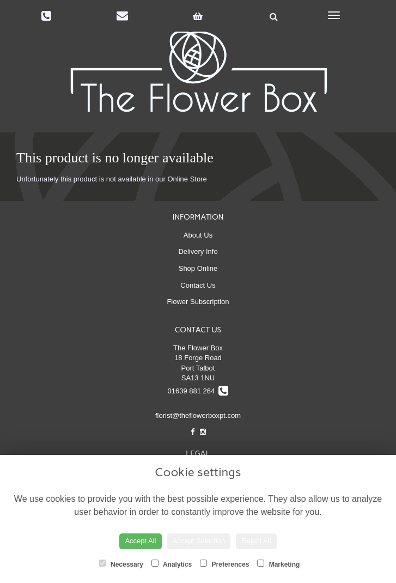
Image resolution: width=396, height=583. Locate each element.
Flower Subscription (198, 301)
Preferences (224, 564)
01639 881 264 (198, 391)
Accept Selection (199, 541)
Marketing (278, 564)
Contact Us (197, 285)
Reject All (256, 541)
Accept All (140, 541)
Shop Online (198, 268)
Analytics (171, 564)
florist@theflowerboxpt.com (198, 415)
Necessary (121, 564)
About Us (198, 235)
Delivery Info (197, 251)
